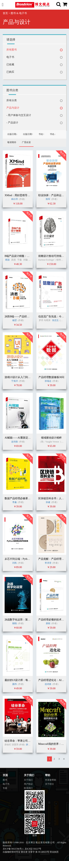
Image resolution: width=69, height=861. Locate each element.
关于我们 (28, 780)
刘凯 (14, 563)
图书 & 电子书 (19, 13)
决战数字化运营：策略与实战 (21, 619)
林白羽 (14, 199)
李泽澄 (48, 563)
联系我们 (28, 788)
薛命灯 (29, 744)
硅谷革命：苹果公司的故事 (20, 740)
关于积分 (49, 784)
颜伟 (14, 684)
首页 (5, 13)
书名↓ (52, 134)
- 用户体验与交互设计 (18, 115)
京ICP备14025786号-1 (13, 848)
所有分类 (11, 100)
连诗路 (14, 441)
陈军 (48, 199)
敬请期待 (11, 142)
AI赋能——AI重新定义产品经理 (23, 437)
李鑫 (14, 502)
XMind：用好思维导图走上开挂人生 (25, 195)
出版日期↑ (28, 134)
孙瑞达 (48, 381)
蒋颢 (7, 260)
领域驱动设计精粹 (51, 437)
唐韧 (48, 623)
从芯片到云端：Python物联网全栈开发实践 (29, 559)
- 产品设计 (12, 122)
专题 (5, 788)
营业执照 (54, 852)
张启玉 (55, 320)
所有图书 (11, 49)
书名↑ (41, 134)
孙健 (48, 502)
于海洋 (14, 381)
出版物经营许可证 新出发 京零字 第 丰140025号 (26, 852)
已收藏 (10, 64)
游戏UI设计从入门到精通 (19, 377)
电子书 (10, 57)
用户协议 (28, 784)
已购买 (10, 72)
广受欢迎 (26, 142)
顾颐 (14, 623)
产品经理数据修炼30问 (51, 377)
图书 (5, 780)
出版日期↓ (12, 134)
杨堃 (14, 320)
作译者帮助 (50, 780)
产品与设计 (12, 107)
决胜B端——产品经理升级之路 (22, 316)
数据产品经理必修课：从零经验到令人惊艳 (29, 498)
